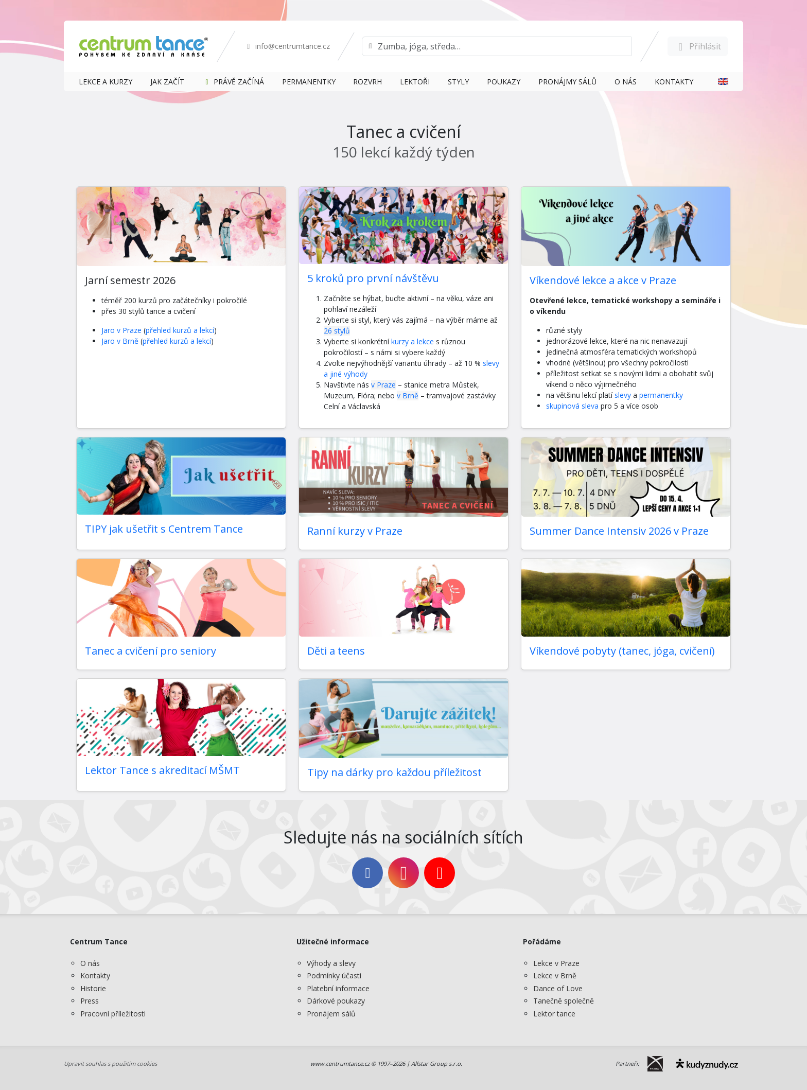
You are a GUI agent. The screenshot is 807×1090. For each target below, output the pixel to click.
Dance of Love (558, 988)
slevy (624, 395)
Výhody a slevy (331, 963)
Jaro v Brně (119, 341)
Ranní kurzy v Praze (354, 531)
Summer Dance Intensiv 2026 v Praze (619, 531)
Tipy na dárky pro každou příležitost (394, 772)
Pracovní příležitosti (113, 1013)
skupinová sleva (572, 406)
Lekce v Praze (556, 963)
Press (89, 1001)
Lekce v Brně (554, 975)
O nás (90, 963)
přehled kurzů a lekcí (180, 330)
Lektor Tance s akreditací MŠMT (162, 770)
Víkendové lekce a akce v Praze (603, 280)
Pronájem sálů (331, 1013)
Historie (93, 988)
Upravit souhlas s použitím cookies (110, 1063)
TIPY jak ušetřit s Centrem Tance (164, 529)
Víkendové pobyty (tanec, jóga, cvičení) (622, 651)
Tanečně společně (563, 1001)
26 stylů (337, 331)
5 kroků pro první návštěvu (373, 278)
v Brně (407, 395)
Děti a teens (336, 651)
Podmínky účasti (334, 975)
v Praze (383, 385)
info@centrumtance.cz (287, 46)
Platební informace (338, 988)
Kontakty (95, 975)
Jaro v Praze (121, 330)
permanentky (661, 395)
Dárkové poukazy (336, 1001)
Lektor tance (554, 1013)
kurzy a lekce (412, 341)
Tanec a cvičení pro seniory (150, 651)
